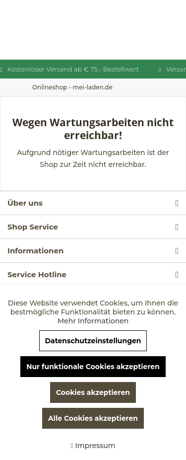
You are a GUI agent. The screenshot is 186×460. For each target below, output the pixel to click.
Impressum (92, 445)
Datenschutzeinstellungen (93, 340)
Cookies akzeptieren (93, 392)
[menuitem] (72, 87)
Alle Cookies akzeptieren (93, 418)
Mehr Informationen (93, 320)
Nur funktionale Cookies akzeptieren (93, 366)
